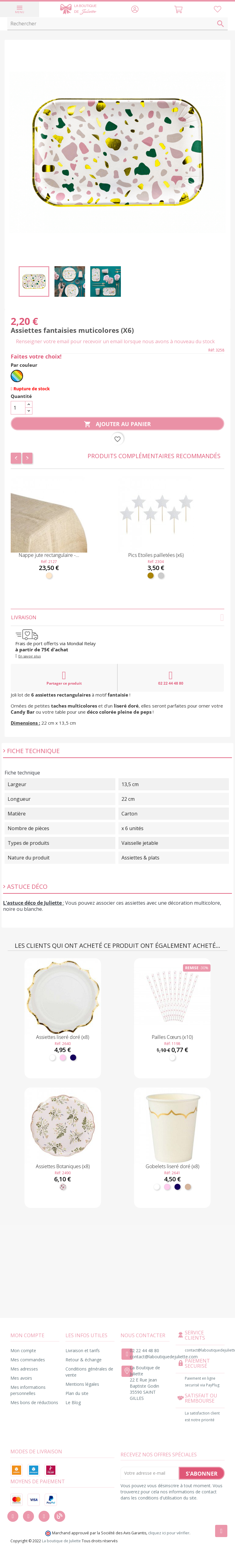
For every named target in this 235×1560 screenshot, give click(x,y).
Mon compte (23, 1350)
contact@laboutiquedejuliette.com (164, 1356)
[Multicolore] (17, 376)
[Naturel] (49, 575)
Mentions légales (82, 1384)
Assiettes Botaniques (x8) (63, 1166)
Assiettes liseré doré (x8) (62, 1037)
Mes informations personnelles (28, 1390)
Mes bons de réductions (34, 1402)
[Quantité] (18, 407)
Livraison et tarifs (82, 1350)
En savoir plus (29, 656)
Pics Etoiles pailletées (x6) (156, 555)
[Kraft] (188, 1187)
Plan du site (76, 1393)
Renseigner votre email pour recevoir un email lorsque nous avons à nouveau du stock (115, 341)
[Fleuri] (63, 1187)
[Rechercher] (117, 23)
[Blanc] (52, 1057)
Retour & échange (83, 1360)
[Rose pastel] (63, 1057)
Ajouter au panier (117, 424)
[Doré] (150, 575)
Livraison (117, 617)
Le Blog (73, 1402)
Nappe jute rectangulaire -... (49, 555)
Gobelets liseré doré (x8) (172, 1166)
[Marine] (73, 1057)
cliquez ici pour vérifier (168, 1533)
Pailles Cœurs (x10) (172, 1037)
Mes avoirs (21, 1378)
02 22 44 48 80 (170, 678)
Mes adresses (24, 1369)
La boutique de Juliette (61, 1540)
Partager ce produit (64, 678)
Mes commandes (27, 1360)
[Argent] (161, 575)
